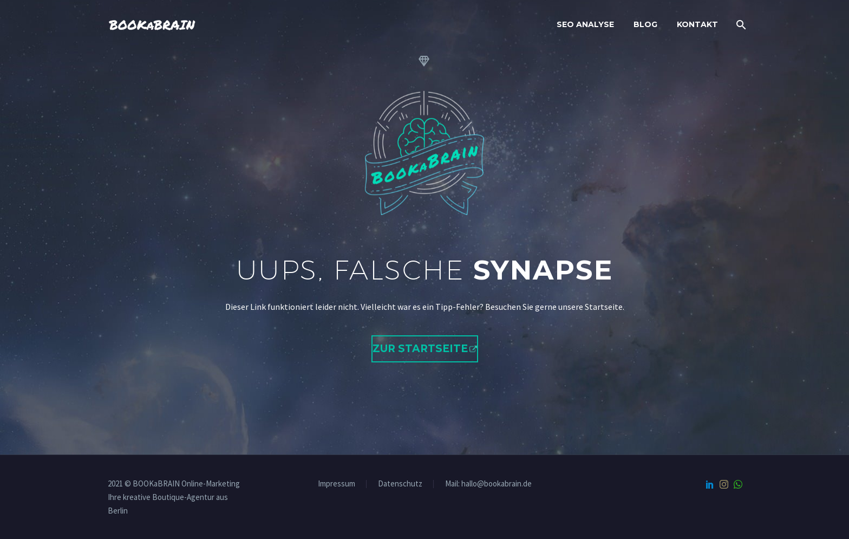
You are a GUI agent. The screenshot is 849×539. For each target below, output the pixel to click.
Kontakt (697, 24)
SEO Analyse (585, 24)
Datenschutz (400, 484)
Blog (645, 24)
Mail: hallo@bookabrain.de (488, 483)
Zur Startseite (420, 348)
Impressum (336, 484)
